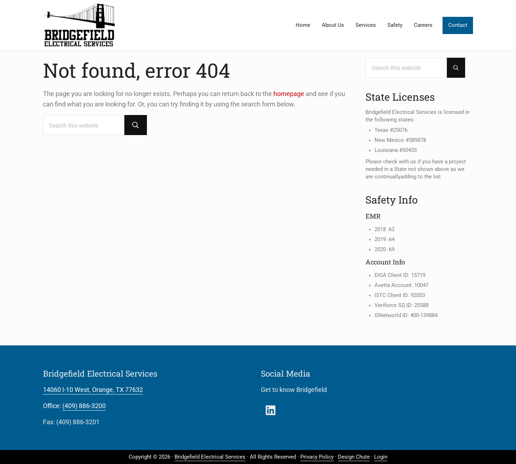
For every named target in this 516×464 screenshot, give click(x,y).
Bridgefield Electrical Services (210, 457)
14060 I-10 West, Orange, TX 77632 (93, 389)
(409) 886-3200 (84, 406)
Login (380, 457)
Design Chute (354, 457)
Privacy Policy (317, 457)
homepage (288, 93)
